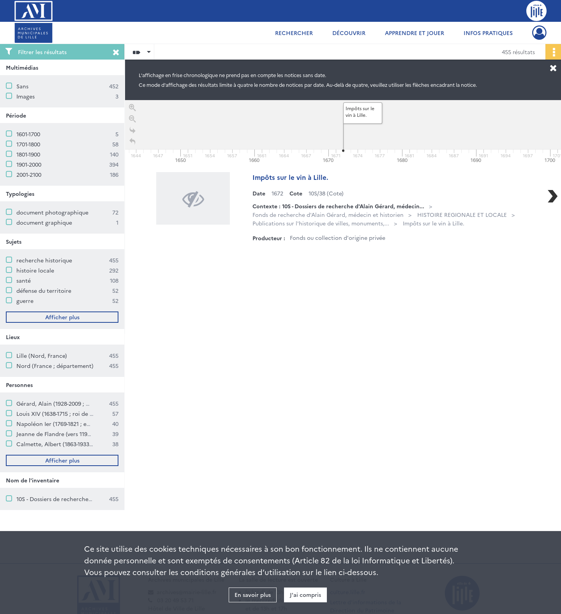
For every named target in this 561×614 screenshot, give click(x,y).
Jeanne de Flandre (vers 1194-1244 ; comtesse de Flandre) (90, 434)
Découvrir (348, 33)
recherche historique (44, 260)
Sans (22, 86)
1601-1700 (28, 134)
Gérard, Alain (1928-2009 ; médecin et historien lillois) (87, 403)
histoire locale (35, 270)
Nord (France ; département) (55, 365)
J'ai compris (305, 594)
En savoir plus (253, 594)
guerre (25, 300)
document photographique (52, 212)
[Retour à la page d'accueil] (132, 143)
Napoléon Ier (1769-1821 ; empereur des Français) (80, 424)
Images (25, 96)
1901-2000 (28, 164)
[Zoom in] (132, 109)
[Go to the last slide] (132, 131)
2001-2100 (28, 174)
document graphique (44, 222)
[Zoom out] (132, 120)
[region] (343, 217)
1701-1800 (28, 144)
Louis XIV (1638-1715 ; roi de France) (62, 413)
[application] (343, 132)
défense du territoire (43, 290)
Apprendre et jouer (414, 33)
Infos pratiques (488, 33)
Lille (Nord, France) (41, 355)
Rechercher (294, 33)
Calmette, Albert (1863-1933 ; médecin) (67, 444)
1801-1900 (28, 154)
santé (23, 280)
